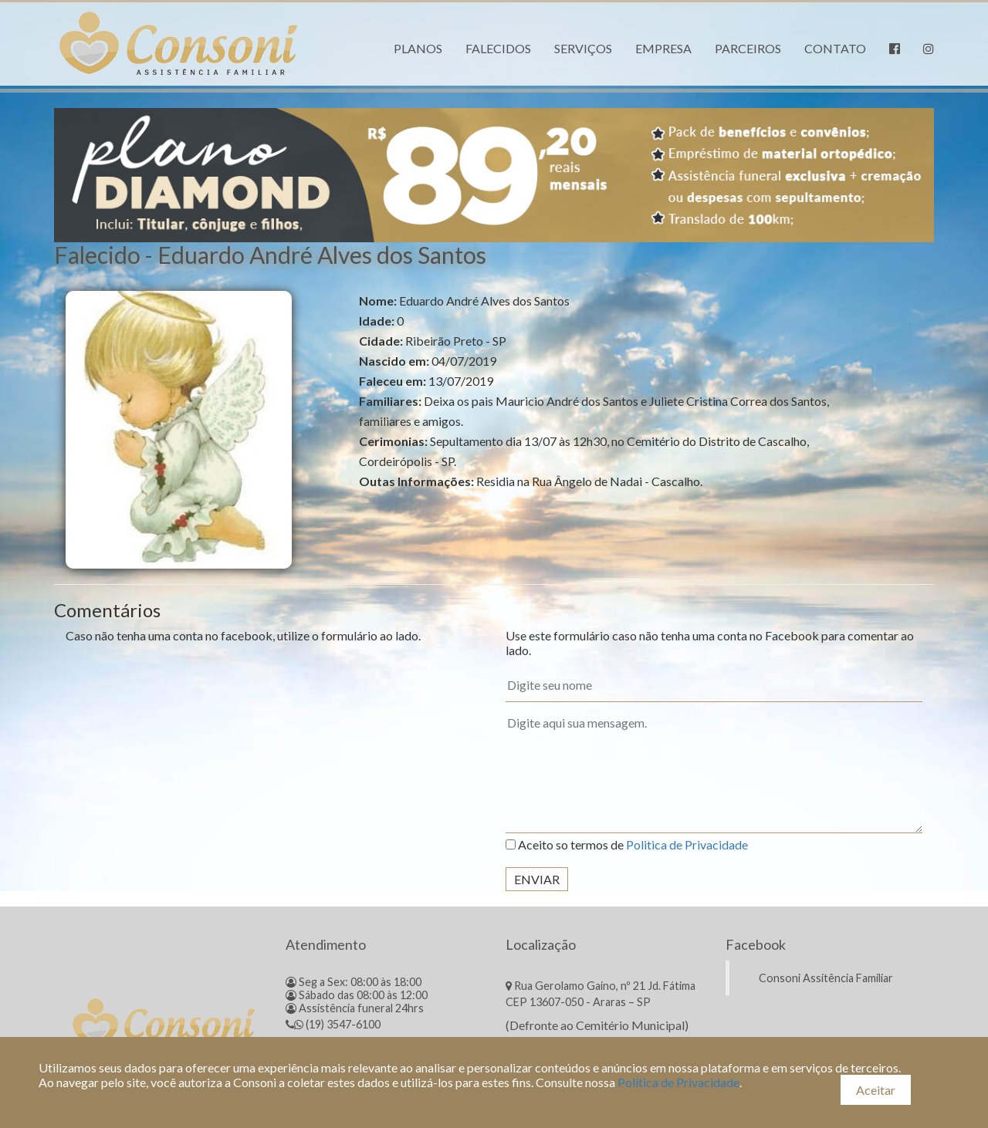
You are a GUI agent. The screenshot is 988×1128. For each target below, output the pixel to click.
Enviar (537, 879)
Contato (835, 48)
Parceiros (748, 48)
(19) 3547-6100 (333, 1024)
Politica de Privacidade (687, 844)
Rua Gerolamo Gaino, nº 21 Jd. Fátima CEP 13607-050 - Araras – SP (600, 993)
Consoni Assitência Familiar (826, 977)
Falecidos (498, 48)
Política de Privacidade (678, 1082)
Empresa (663, 48)
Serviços (583, 48)
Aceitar (875, 1089)
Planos (418, 48)
